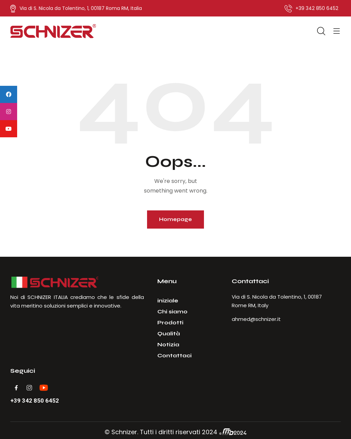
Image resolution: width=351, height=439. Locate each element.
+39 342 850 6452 (34, 401)
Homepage (175, 219)
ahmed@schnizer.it (256, 319)
